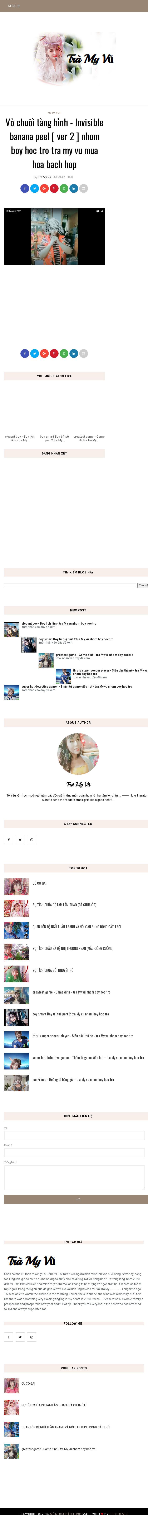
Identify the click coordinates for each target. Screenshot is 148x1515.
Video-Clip (54, 113)
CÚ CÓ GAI (28, 1383)
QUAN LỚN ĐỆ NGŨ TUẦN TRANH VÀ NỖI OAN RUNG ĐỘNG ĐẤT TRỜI (65, 1427)
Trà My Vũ (44, 177)
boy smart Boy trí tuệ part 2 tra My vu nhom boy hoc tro (76, 639)
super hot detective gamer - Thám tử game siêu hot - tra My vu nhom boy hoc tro (76, 686)
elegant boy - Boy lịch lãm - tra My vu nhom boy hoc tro (59, 623)
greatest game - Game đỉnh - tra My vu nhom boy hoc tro (94, 654)
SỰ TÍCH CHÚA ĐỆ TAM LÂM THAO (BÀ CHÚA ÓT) (54, 1405)
